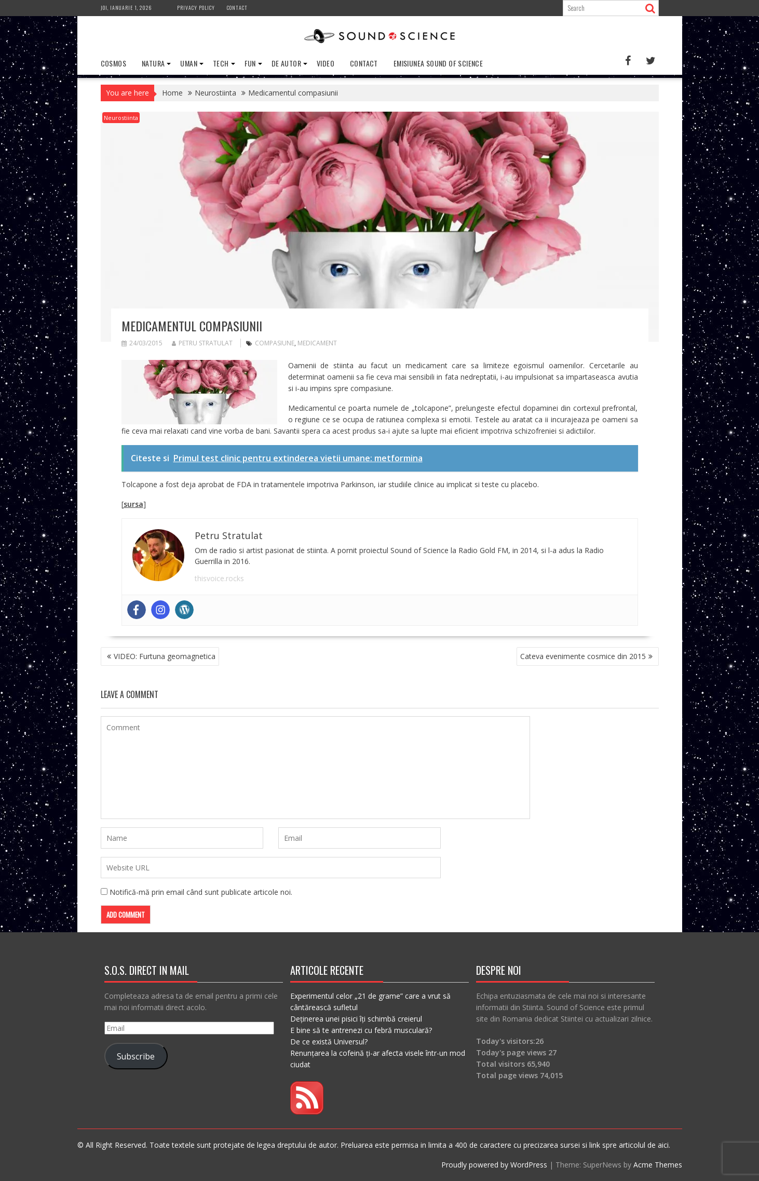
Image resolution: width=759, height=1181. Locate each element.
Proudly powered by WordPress (494, 1165)
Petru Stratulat (202, 343)
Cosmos (113, 63)
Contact (237, 7)
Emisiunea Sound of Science (438, 63)
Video (325, 63)
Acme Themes (657, 1165)
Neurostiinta (121, 118)
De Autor (286, 63)
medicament (317, 343)
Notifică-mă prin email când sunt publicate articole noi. (201, 892)
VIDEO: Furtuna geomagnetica (164, 656)
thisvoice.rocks (219, 578)
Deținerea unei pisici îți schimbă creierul (356, 1019)
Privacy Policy (196, 7)
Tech (221, 63)
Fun (250, 63)
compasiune (274, 343)
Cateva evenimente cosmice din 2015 (583, 656)
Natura (153, 63)
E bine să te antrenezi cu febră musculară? (361, 1030)
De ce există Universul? (329, 1041)
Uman (188, 63)
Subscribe (136, 1056)
